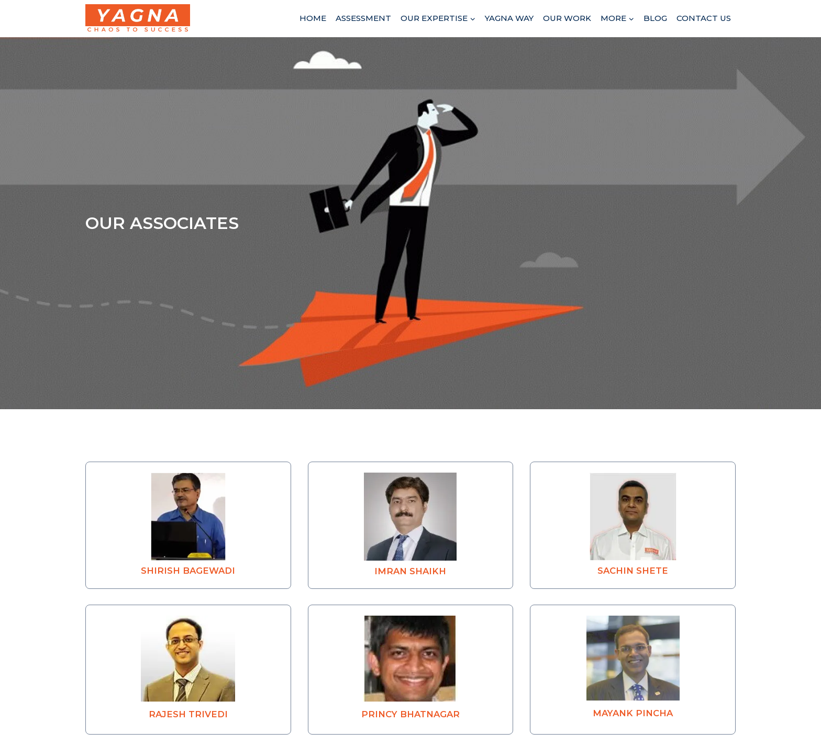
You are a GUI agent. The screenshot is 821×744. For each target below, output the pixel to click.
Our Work (567, 18)
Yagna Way (509, 18)
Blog (655, 18)
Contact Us (703, 18)
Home (312, 18)
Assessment (363, 18)
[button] (188, 525)
